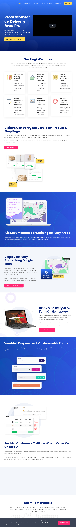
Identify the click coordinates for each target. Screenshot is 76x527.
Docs (35, 3)
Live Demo (27, 3)
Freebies (49, 3)
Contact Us (58, 3)
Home (19, 3)
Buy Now (67, 3)
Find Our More (64, 522)
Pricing (43, 3)
